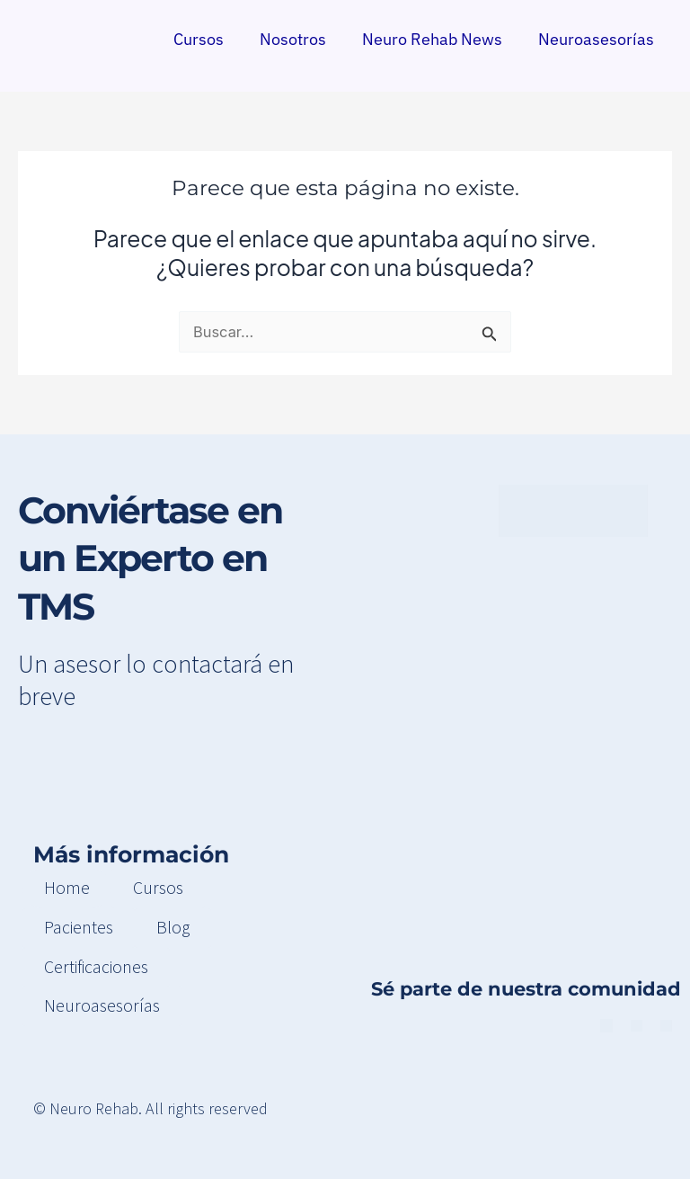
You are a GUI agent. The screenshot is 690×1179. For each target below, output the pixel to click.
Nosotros (293, 38)
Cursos (198, 38)
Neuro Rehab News (432, 38)
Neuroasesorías (596, 38)
